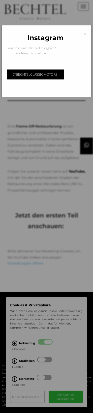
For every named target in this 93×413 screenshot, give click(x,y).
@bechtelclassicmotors (35, 74)
